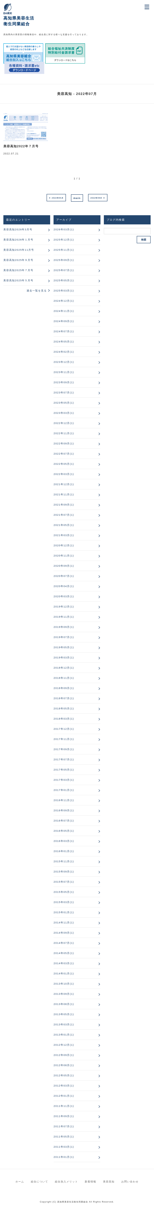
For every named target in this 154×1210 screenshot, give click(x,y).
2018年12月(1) (64, 667)
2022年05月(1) (64, 463)
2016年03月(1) (64, 841)
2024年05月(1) (64, 341)
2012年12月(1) (64, 1044)
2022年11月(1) (64, 433)
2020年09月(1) (64, 565)
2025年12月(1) (64, 239)
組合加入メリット (66, 1181)
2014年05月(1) (64, 953)
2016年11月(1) (64, 800)
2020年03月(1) (64, 596)
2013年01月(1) (64, 1034)
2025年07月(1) (64, 270)
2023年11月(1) (64, 372)
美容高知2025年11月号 (18, 249)
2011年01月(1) (64, 1156)
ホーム (19, 1181)
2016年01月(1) (64, 851)
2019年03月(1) (64, 657)
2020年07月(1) (64, 576)
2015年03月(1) (64, 902)
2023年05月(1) (64, 402)
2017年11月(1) (64, 739)
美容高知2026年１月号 (18, 239)
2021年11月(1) (64, 494)
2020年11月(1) (64, 555)
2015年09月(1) (64, 871)
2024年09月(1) (64, 321)
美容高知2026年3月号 (17, 229)
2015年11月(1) (64, 861)
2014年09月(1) (64, 932)
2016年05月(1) (64, 830)
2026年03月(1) (64, 229)
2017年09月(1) (64, 749)
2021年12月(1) (64, 484)
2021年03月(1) (64, 535)
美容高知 (109, 1181)
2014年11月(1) (64, 922)
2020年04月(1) (64, 586)
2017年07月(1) (64, 759)
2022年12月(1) (64, 423)
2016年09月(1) (64, 810)
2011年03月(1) (64, 1146)
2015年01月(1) (64, 912)
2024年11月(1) (64, 311)
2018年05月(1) (64, 708)
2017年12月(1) (64, 728)
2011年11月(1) (64, 1106)
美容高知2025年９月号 (18, 260)
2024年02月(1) (64, 351)
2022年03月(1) (64, 474)
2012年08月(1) (64, 1065)
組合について (39, 1181)
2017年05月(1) (64, 769)
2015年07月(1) (64, 881)
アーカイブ (63, 219)
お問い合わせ (130, 1181)
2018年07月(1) (64, 698)
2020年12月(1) (64, 545)
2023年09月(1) (64, 382)
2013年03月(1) (64, 1024)
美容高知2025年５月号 (18, 280)
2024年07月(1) (64, 331)
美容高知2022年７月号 (21, 146)
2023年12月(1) (64, 361)
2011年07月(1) (64, 1126)
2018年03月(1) (64, 718)
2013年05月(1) (64, 1014)
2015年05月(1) (64, 891)
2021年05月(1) (64, 525)
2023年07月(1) (64, 392)
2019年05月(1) (64, 647)
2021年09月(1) (64, 504)
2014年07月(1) (64, 942)
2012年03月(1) (64, 1085)
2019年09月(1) (64, 626)
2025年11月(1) (64, 249)
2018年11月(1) (64, 677)
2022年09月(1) (64, 443)
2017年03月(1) (64, 779)
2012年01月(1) (64, 1095)
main (77, 198)
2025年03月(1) (64, 290)
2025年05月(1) (64, 280)
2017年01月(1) (64, 790)
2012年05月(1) (64, 1075)
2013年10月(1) (64, 983)
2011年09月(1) (64, 1116)
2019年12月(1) (64, 606)
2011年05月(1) (64, 1136)
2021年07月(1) (64, 514)
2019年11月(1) (64, 616)
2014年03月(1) (64, 963)
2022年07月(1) (64, 453)
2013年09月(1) (64, 993)
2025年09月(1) (64, 260)
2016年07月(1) (64, 820)
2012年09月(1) (64, 1055)
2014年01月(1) (64, 973)
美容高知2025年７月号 (18, 270)
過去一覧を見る (37, 290)
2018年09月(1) (64, 688)
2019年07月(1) (64, 637)
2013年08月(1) (64, 1004)
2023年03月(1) (64, 412)
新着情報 (90, 1181)
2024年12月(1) (64, 300)
